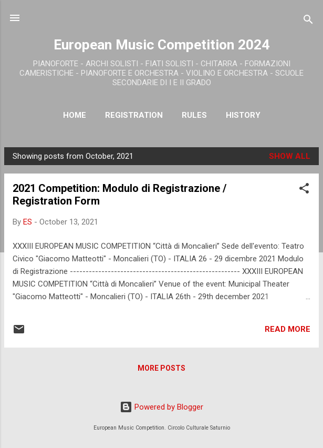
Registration (134, 115)
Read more (287, 329)
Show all (289, 156)
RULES (194, 115)
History (243, 115)
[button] (304, 190)
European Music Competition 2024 (161, 44)
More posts (161, 368)
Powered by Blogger (161, 407)
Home (74, 115)
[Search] (308, 21)
